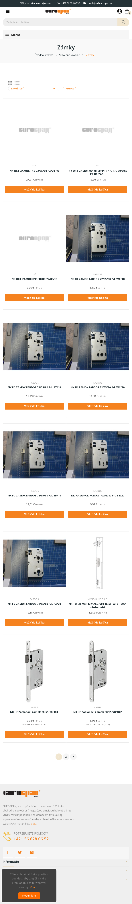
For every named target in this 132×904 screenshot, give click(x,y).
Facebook (8, 852)
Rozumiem (29, 895)
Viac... (34, 823)
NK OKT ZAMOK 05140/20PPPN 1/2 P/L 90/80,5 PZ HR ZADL (97, 172)
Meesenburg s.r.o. (98, 599)
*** (34, 166)
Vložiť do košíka (34, 189)
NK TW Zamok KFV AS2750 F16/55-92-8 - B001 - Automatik (98, 605)
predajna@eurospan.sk (100, 3)
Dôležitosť (33, 88)
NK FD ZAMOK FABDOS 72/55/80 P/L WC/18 (98, 279)
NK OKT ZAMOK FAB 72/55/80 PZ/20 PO (34, 171)
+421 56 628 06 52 (70, 3)
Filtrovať (70, 88)
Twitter (20, 852)
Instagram (32, 852)
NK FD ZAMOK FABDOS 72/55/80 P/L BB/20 (97, 495)
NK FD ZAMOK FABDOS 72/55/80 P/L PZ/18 (34, 387)
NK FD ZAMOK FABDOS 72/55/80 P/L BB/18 (34, 495)
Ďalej (73, 756)
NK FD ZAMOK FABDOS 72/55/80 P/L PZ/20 (34, 604)
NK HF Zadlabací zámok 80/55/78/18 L (34, 712)
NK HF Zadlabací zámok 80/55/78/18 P (97, 712)
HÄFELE (34, 707)
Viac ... (34, 887)
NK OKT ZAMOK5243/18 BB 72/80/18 (34, 279)
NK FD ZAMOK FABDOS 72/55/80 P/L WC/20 (98, 387)
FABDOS (97, 274)
